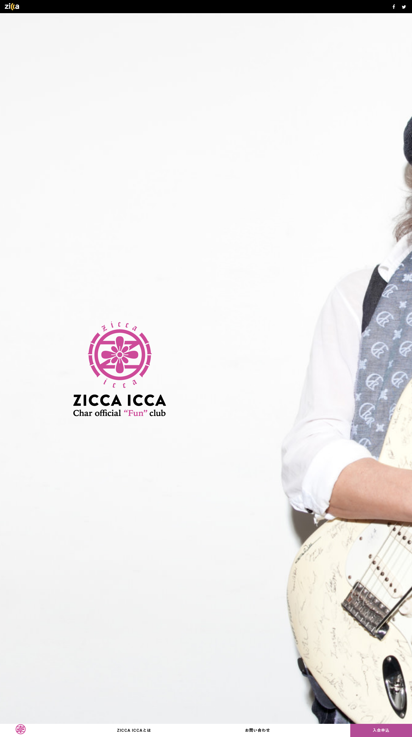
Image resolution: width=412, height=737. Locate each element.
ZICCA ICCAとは (134, 730)
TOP (20, 730)
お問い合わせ (257, 730)
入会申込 (381, 730)
